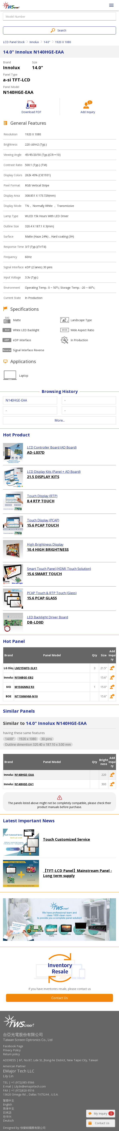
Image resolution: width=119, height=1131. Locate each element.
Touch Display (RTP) (42, 496)
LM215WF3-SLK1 (26, 668)
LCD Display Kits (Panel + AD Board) (54, 471)
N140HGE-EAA (24, 775)
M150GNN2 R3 (24, 687)
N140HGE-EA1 (24, 784)
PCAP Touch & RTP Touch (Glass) (52, 593)
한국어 (7, 1116)
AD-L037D (36, 452)
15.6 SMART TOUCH (44, 573)
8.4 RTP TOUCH (40, 501)
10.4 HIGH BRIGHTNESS (48, 549)
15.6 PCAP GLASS (42, 598)
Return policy (11, 1054)
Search (61, 30)
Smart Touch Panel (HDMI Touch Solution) (59, 569)
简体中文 (8, 1108)
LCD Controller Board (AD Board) (52, 447)
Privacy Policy (12, 1050)
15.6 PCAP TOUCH (43, 525)
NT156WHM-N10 (26, 696)
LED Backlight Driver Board (47, 617)
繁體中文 (8, 1100)
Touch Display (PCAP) (43, 520)
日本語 (7, 1112)
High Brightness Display (45, 544)
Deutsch (8, 1120)
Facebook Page (13, 1046)
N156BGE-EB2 (24, 677)
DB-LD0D (35, 622)
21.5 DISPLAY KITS (43, 476)
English (7, 1104)
